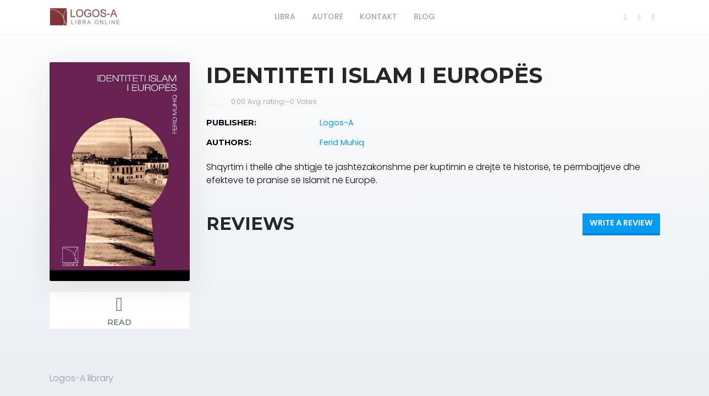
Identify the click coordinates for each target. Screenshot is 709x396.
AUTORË (327, 16)
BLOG (424, 16)
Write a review (621, 222)
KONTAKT (378, 16)
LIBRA (284, 16)
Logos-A (337, 122)
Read (120, 309)
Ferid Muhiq (342, 142)
